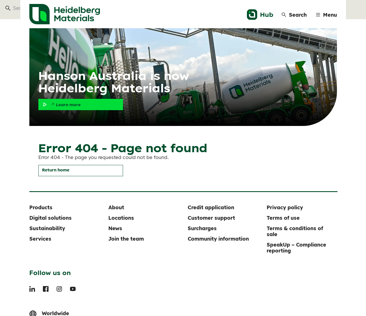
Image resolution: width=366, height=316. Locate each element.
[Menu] (326, 15)
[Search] (294, 15)
